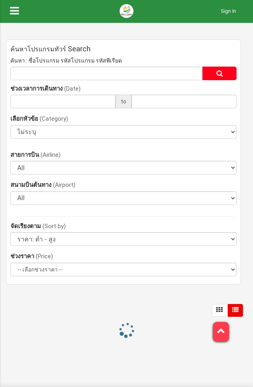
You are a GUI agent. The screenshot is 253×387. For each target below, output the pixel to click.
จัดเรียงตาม (38, 226)
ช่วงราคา (31, 256)
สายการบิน (35, 154)
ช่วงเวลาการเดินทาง (45, 88)
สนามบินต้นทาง (42, 184)
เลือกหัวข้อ (39, 118)
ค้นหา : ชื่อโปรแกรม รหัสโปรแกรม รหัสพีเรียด (66, 60)
